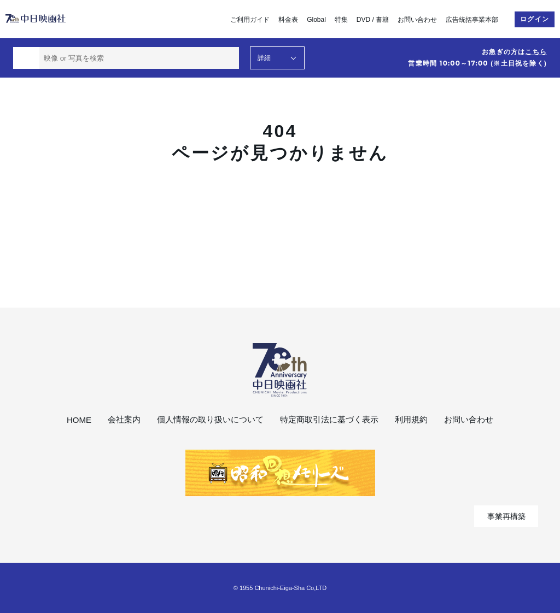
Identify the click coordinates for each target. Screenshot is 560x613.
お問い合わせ (417, 19)
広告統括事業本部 (472, 19)
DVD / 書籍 (373, 19)
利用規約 (411, 419)
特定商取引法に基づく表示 (329, 419)
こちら (536, 52)
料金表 (288, 19)
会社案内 (124, 419)
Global (316, 19)
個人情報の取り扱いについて (210, 419)
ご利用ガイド (250, 19)
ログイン (534, 19)
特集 (341, 19)
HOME (79, 420)
